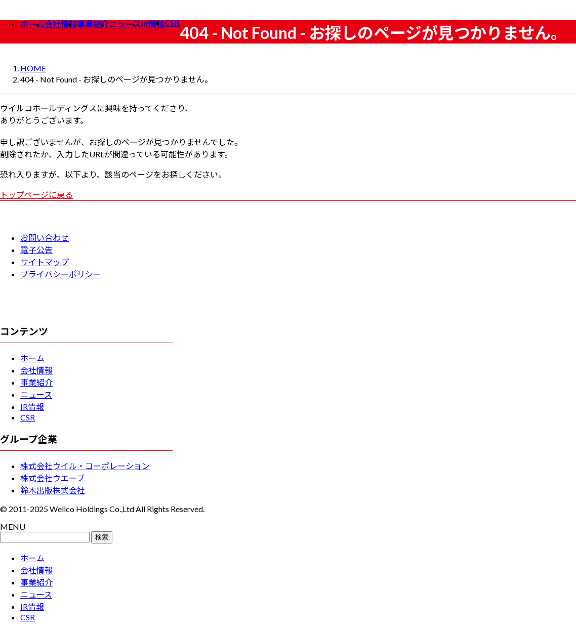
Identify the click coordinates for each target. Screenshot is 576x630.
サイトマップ (44, 262)
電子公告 (36, 250)
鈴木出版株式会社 (52, 490)
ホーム (32, 358)
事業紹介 (36, 382)
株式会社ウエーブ (52, 478)
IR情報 (32, 406)
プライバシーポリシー (60, 274)
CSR (27, 417)
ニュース (36, 394)
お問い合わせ (44, 237)
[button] (288, 194)
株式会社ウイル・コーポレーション (85, 466)
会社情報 (36, 370)
